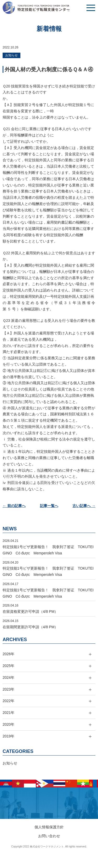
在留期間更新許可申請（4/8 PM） (30, 627)
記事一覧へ (49, 506)
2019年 (8, 736)
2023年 (8, 689)
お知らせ (11, 55)
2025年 (8, 666)
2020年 (8, 724)
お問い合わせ (49, 836)
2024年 (8, 677)
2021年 (8, 712)
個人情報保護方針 (49, 827)
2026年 (8, 654)
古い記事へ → (83, 506)
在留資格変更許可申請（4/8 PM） (30, 611)
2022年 (8, 701)
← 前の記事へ (14, 506)
